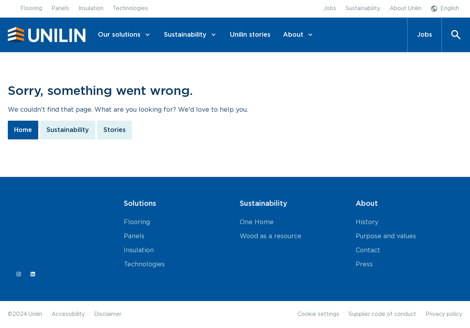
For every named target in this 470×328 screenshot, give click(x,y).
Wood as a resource (270, 236)
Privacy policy (443, 314)
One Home (257, 222)
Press (364, 264)
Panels (134, 236)
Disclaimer (107, 314)
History (367, 222)
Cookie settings (318, 314)
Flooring (137, 222)
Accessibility (68, 314)
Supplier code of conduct (382, 314)
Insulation (139, 250)
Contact (368, 250)
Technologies (144, 264)
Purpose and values (386, 236)
